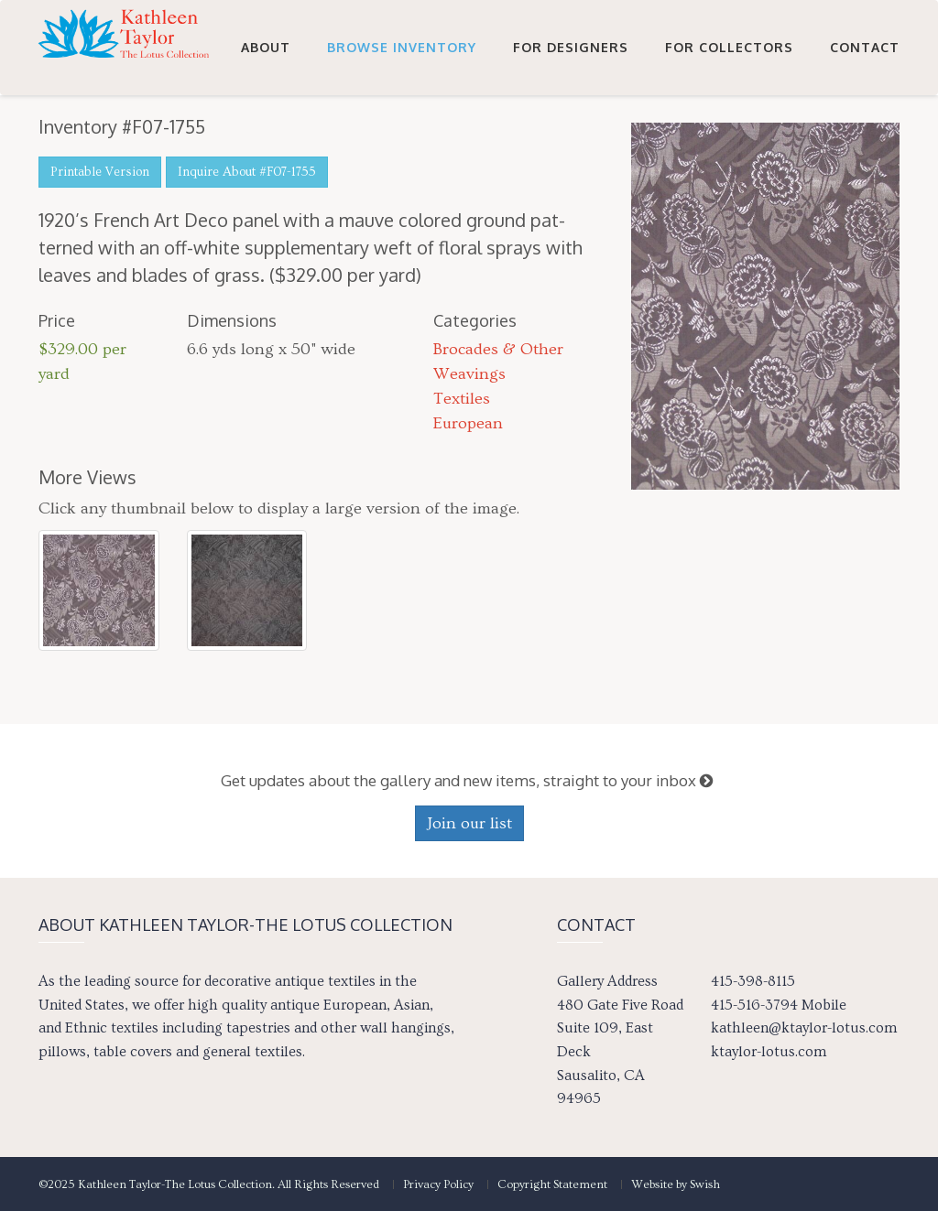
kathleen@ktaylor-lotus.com (804, 1028)
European (468, 423)
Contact (865, 138)
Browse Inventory (401, 138)
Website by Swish (675, 1184)
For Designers (570, 138)
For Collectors (729, 138)
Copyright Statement (552, 1184)
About (265, 138)
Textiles (461, 398)
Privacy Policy (438, 1184)
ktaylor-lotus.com (768, 1051)
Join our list (469, 823)
